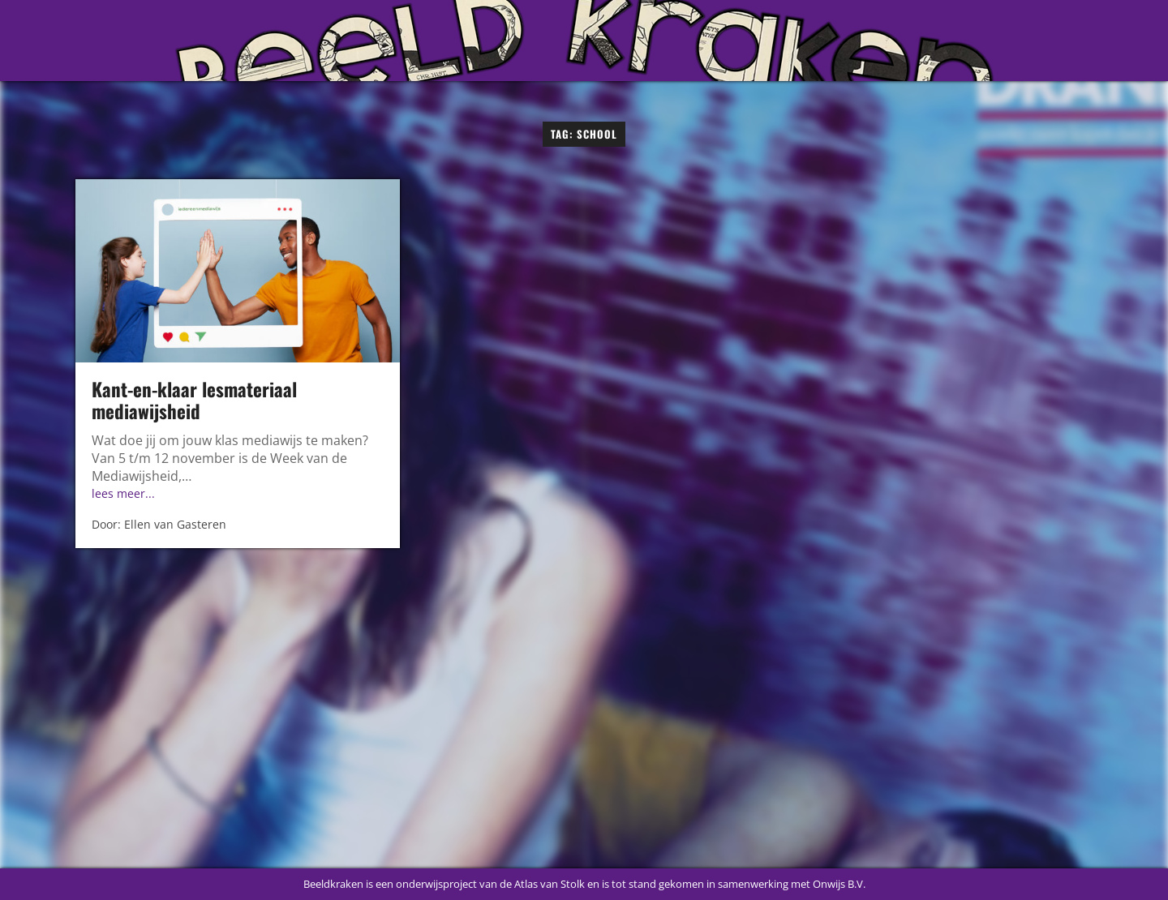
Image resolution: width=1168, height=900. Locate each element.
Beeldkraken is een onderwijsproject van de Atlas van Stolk (444, 883)
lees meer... (123, 493)
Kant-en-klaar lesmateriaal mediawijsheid (194, 400)
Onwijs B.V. (839, 883)
